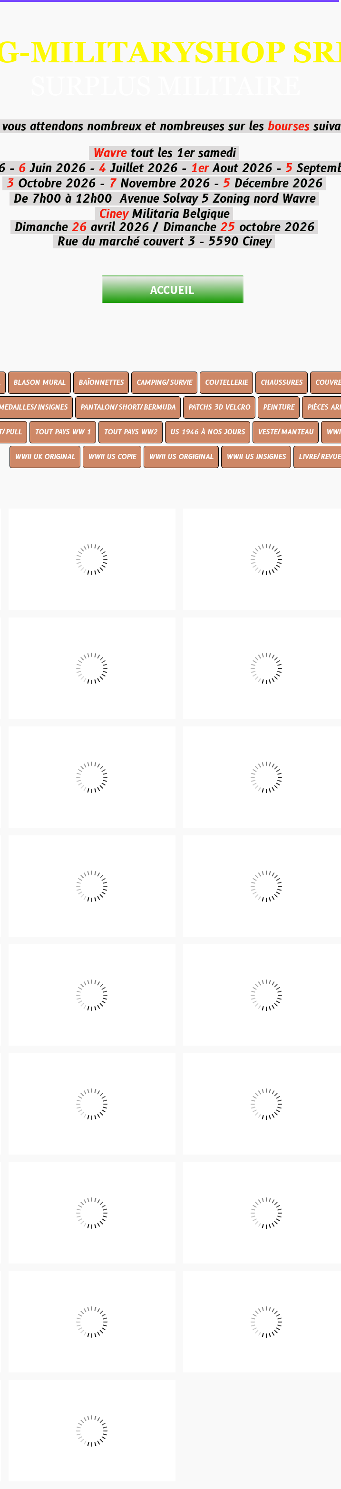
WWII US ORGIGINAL (181, 456)
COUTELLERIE (226, 382)
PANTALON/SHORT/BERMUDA (127, 407)
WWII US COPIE (112, 456)
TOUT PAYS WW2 (130, 432)
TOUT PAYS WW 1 (63, 432)
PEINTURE (278, 407)
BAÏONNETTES (101, 382)
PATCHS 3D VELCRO (219, 407)
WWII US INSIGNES (256, 456)
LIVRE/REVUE (320, 456)
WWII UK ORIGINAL (45, 456)
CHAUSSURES (281, 382)
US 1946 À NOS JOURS (207, 432)
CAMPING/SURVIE (164, 382)
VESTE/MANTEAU (285, 432)
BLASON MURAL (39, 382)
